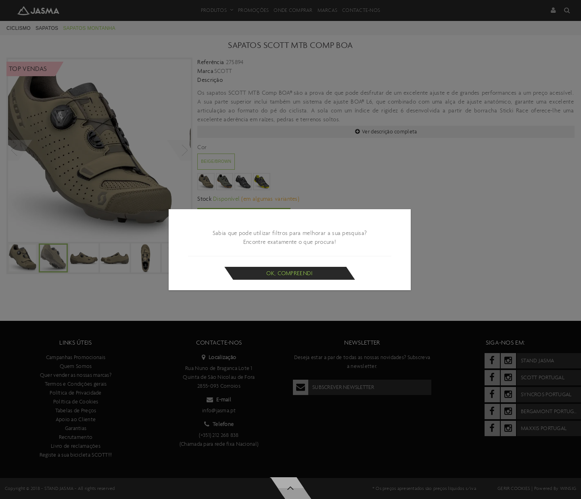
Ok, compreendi (289, 273)
